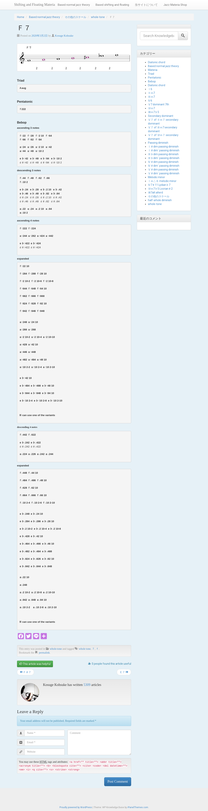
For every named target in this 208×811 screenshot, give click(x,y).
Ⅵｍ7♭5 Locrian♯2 (160, 188)
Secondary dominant (160, 115)
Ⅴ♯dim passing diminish (163, 169)
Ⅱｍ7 (151, 92)
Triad (151, 73)
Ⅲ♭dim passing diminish (163, 154)
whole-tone (98, 17)
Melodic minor (156, 177)
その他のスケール (75, 17)
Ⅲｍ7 (151, 96)
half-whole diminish (160, 200)
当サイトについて (146, 5)
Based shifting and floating (112, 5)
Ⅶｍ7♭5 (153, 112)
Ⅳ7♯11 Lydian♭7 (159, 184)
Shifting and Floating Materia (34, 5)
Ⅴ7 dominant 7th (158, 104)
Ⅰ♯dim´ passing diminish (163, 150)
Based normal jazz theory (74, 5)
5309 (87, 685)
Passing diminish (158, 142)
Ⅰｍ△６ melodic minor (162, 181)
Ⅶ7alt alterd (155, 192)
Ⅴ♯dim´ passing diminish (163, 173)
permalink (44, 652)
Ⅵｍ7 (151, 108)
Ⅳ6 (150, 100)
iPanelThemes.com (138, 807)
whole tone (85, 648)
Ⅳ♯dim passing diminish (163, 161)
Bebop (152, 81)
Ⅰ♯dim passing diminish (163, 146)
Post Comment (117, 781)
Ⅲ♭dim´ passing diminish (163, 158)
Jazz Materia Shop (175, 5)
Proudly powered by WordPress (75, 807)
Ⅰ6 (150, 89)
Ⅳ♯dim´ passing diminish (163, 165)
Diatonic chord (156, 62)
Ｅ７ (124, 672)
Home (20, 17)
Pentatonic (154, 77)
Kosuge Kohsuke (64, 35)
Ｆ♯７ (25, 672)
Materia (152, 69)
